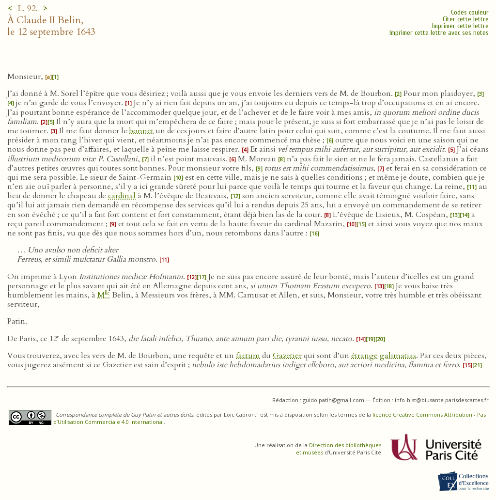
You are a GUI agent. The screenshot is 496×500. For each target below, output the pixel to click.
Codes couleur (470, 12)
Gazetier (287, 355)
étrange (364, 355)
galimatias (398, 355)
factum (248, 355)
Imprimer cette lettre (460, 26)
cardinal (122, 195)
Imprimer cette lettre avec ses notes (439, 33)
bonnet (141, 130)
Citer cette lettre (466, 19)
